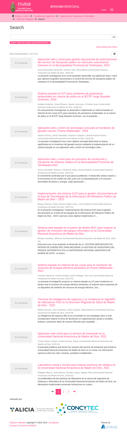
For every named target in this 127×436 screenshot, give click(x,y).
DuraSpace (54, 422)
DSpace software (18, 422)
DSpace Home (22, 16)
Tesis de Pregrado (24, 19)
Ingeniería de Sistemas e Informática (77, 16)
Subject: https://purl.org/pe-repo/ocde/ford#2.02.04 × (30, 42)
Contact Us (15, 425)
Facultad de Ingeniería (44, 16)
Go (114, 37)
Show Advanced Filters (106, 47)
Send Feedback (29, 425)
